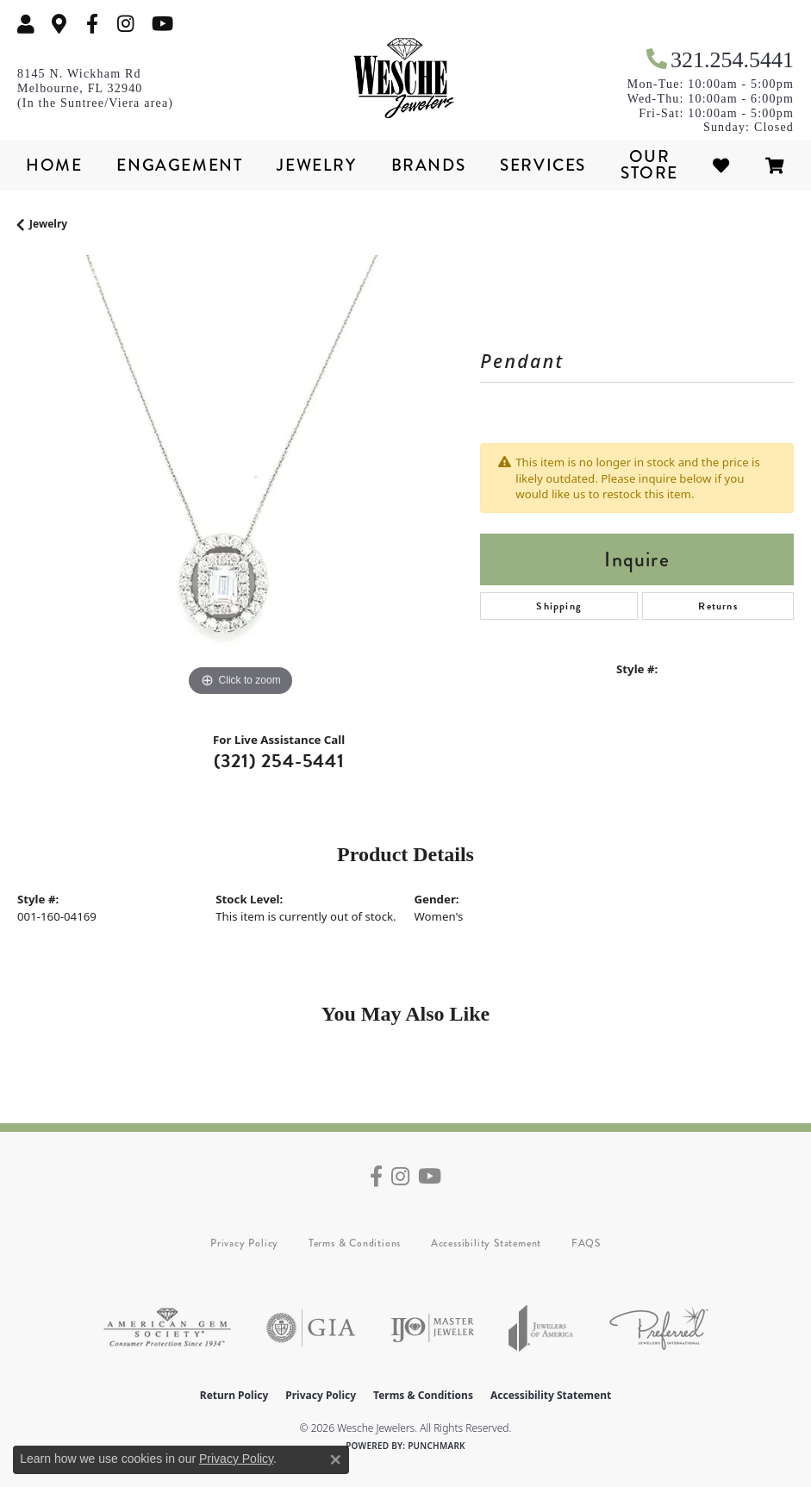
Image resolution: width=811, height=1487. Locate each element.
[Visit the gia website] (311, 1328)
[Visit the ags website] (167, 1328)
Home (54, 165)
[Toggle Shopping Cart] (775, 165)
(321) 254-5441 (279, 761)
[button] (25, 24)
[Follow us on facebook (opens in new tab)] (92, 24)
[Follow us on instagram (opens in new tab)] (125, 24)
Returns (717, 606)
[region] (240, 478)
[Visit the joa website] (541, 1328)
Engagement (179, 165)
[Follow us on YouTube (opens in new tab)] (162, 24)
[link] (59, 24)
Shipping (559, 606)
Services (543, 165)
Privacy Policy (244, 1243)
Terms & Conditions (355, 1243)
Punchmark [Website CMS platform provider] (436, 1446)
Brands (428, 165)
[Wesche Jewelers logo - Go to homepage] (406, 78)
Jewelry (316, 165)
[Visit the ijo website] (432, 1328)
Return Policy (234, 1395)
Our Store (649, 164)
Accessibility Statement (486, 1243)
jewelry (48, 223)
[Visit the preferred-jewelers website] (658, 1328)
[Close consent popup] (335, 1459)
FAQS (586, 1243)
